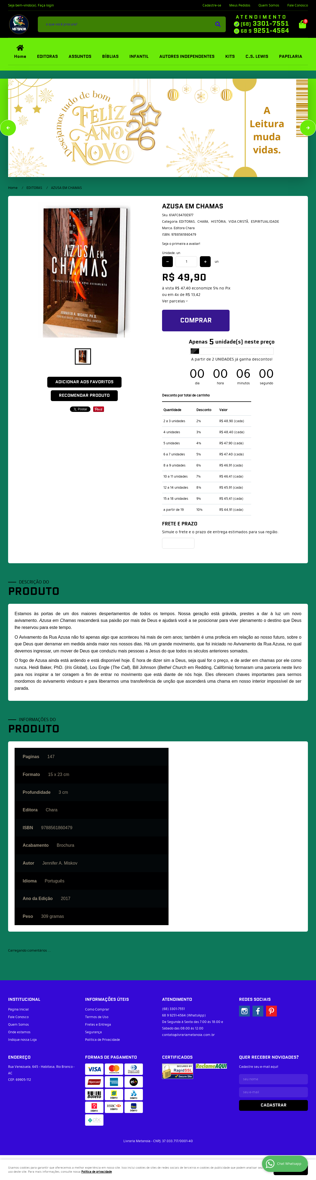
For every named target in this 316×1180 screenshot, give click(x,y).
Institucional (24, 999)
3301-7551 (265, 23)
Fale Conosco (297, 5)
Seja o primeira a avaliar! (181, 243)
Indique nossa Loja (22, 1039)
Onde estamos (19, 1032)
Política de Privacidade (102, 1039)
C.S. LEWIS (257, 56)
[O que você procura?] (218, 24)
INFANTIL (139, 56)
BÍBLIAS (110, 56)
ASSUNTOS (80, 56)
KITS (230, 56)
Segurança (93, 1032)
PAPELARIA (290, 56)
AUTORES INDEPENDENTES (186, 56)
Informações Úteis (107, 999)
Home (20, 56)
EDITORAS (47, 56)
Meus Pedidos (239, 5)
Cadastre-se (212, 5)
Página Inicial (18, 1009)
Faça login (46, 5)
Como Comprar (97, 1009)
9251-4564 (265, 30)
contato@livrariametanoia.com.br (188, 1035)
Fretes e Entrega (98, 1024)
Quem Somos (268, 5)
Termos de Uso (96, 1017)
